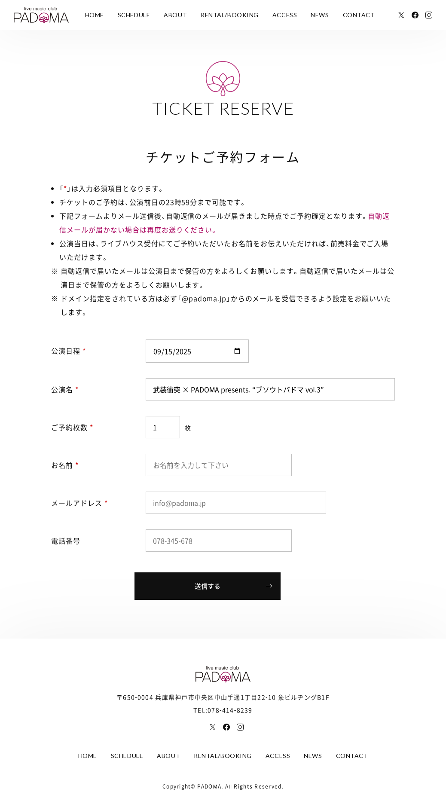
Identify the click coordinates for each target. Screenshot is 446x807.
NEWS (320, 14)
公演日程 (68, 350)
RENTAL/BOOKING (230, 14)
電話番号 (65, 540)
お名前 (65, 465)
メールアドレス (79, 503)
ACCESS (284, 14)
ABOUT (175, 14)
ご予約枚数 (72, 427)
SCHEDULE (134, 14)
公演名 (65, 389)
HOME (94, 14)
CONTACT (359, 14)
